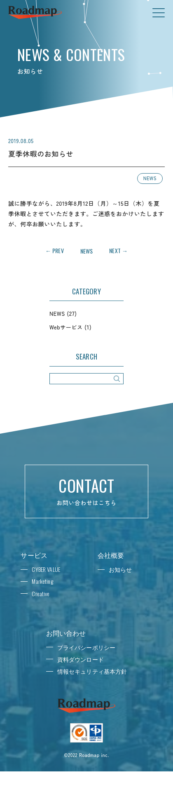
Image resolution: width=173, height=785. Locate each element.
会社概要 (111, 555)
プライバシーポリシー (86, 647)
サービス (34, 555)
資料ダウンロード (80, 659)
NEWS (150, 178)
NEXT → (118, 250)
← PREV (54, 250)
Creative (40, 593)
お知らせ (120, 569)
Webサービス (65, 327)
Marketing (42, 581)
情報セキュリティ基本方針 (92, 671)
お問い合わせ (66, 633)
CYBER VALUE (46, 569)
